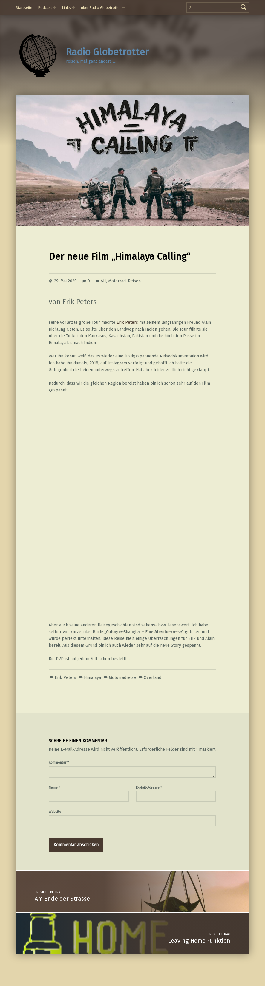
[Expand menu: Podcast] (54, 7)
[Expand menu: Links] (73, 7)
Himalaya (92, 677)
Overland (152, 677)
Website (55, 811)
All (103, 281)
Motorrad (117, 281)
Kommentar (59, 762)
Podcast (45, 7)
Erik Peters (127, 322)
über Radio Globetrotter (101, 7)
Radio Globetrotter (107, 52)
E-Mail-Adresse (149, 787)
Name (54, 787)
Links (66, 7)
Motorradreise (122, 677)
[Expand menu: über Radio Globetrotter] (123, 7)
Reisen (134, 281)
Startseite (24, 7)
